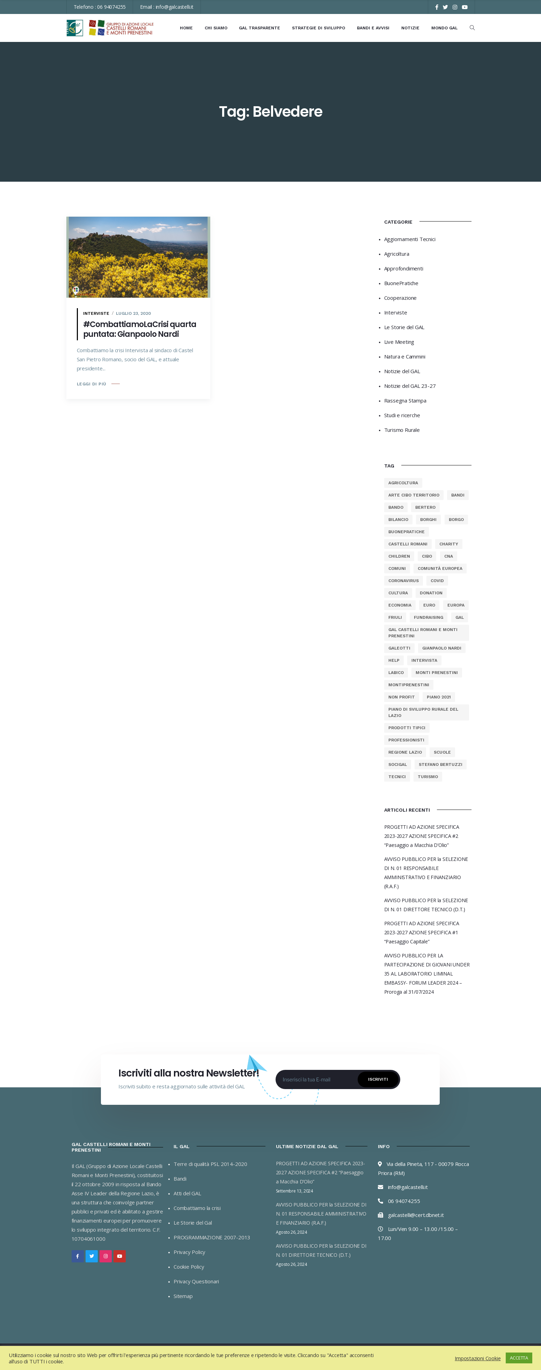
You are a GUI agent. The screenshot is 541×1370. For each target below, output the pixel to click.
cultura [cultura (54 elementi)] (398, 592)
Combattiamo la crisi (197, 1207)
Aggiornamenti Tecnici (410, 238)
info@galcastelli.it (174, 6)
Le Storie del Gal (193, 1222)
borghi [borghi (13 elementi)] (428, 519)
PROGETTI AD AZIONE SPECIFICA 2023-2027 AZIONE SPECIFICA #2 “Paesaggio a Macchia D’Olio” (421, 836)
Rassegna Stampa (405, 400)
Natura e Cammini (404, 356)
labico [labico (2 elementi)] (396, 672)
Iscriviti (378, 1079)
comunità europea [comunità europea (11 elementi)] (440, 568)
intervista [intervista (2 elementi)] (424, 660)
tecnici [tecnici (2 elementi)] (397, 776)
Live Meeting (399, 341)
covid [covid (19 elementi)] (437, 580)
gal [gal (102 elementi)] (459, 617)
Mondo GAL (444, 28)
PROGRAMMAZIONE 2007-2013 (212, 1237)
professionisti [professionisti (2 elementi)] (406, 740)
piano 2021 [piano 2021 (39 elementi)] (439, 697)
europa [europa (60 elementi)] (456, 605)
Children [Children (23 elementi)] (399, 556)
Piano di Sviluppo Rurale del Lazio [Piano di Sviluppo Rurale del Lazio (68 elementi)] (423, 712)
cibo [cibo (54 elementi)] (427, 556)
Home (186, 28)
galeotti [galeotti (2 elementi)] (399, 648)
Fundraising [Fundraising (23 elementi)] (428, 617)
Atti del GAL (187, 1193)
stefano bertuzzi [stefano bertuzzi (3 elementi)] (440, 764)
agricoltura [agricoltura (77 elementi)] (403, 482)
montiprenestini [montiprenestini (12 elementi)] (408, 684)
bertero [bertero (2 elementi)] (425, 507)
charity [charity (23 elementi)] (448, 544)
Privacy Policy (189, 1251)
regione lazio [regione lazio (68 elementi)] (405, 752)
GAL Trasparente (259, 28)
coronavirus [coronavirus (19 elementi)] (403, 580)
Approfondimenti (403, 268)
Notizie (410, 28)
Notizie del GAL (402, 371)
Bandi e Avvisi (373, 28)
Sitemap (183, 1295)
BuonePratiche (401, 283)
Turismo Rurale (402, 429)
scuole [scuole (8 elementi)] (442, 752)
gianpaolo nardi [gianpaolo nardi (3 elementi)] (441, 648)
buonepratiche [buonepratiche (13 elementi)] (406, 531)
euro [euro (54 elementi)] (429, 605)
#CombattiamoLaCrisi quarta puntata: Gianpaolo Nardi (139, 329)
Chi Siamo (216, 28)
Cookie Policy (189, 1266)
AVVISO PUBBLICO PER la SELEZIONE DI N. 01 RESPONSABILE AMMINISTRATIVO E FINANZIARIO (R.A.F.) (321, 1213)
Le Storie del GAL (404, 327)
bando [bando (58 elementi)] (395, 507)
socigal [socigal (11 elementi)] (397, 764)
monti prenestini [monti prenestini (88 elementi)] (437, 672)
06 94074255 (111, 6)
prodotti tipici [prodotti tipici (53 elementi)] (406, 727)
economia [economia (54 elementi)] (399, 605)
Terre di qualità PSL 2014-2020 (210, 1163)
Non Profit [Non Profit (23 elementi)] (401, 697)
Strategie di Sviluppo (318, 28)
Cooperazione (400, 297)
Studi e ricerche (402, 415)
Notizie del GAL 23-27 (410, 385)
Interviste (96, 313)
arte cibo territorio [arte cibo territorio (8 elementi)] (413, 495)
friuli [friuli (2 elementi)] (395, 617)
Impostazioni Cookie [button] (477, 1358)
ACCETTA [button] (519, 1358)
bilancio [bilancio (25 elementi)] (398, 519)
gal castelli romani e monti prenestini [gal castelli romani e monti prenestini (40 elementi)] (423, 632)
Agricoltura (396, 253)
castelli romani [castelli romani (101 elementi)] (407, 544)
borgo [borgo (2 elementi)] (456, 519)
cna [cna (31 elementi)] (448, 556)
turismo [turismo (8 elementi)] (428, 776)
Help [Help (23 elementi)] (394, 660)
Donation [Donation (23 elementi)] (431, 592)
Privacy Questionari (196, 1281)
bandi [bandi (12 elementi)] (458, 495)
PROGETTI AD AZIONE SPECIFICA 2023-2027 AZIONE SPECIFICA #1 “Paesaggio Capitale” (421, 932)
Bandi (180, 1178)
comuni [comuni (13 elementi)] (397, 568)
